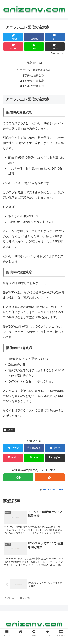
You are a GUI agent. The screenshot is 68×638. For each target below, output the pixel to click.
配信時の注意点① (33, 75)
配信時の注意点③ (33, 86)
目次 (29, 62)
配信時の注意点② (33, 80)
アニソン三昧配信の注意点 (35, 70)
